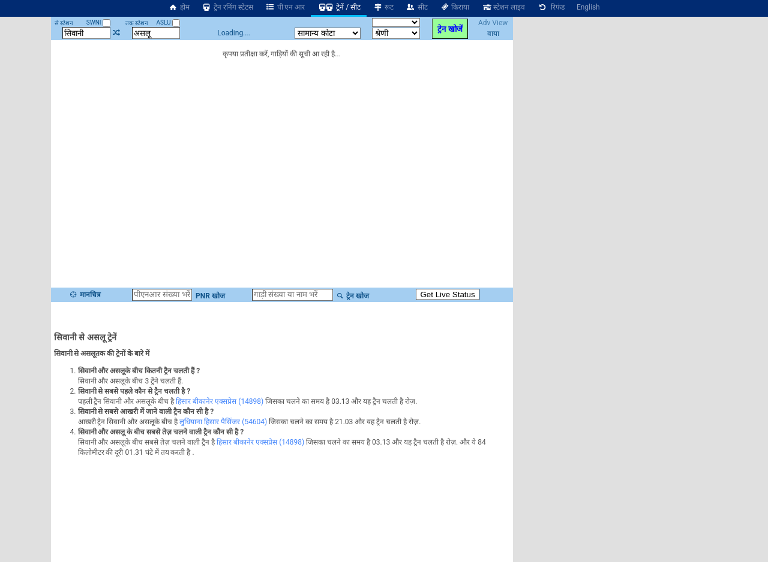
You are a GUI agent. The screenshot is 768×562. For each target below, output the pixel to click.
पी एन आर (285, 7)
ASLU (168, 22)
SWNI (98, 22)
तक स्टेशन (136, 23)
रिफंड (551, 7)
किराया (455, 7)
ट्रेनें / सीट (339, 7)
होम (179, 7)
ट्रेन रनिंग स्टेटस (227, 7)
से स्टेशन (64, 23)
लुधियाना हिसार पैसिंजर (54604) (223, 422)
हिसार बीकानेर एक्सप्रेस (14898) (219, 401)
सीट (417, 7)
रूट (383, 7)
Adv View (493, 23)
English (588, 7)
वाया (493, 33)
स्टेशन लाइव (503, 7)
